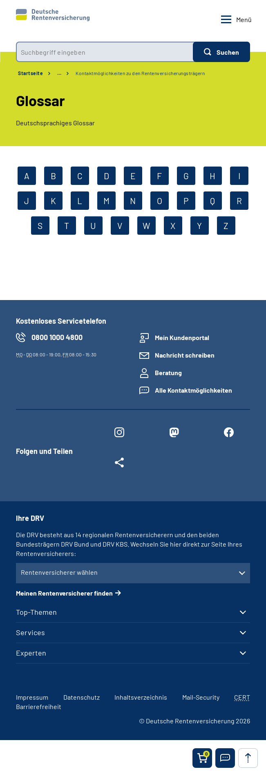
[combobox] (104, 52)
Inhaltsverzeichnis (140, 697)
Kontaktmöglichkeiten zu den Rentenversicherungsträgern (140, 73)
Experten (31, 652)
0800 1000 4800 (57, 337)
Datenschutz (81, 697)
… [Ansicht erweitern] (59, 73)
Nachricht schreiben (185, 355)
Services (30, 632)
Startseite (30, 73)
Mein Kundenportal (182, 337)
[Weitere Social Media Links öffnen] (119, 464)
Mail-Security (200, 697)
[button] (225, 758)
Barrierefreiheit (38, 706)
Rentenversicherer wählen (59, 572)
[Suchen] (221, 52)
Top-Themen (36, 612)
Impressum (32, 697)
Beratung (168, 372)
